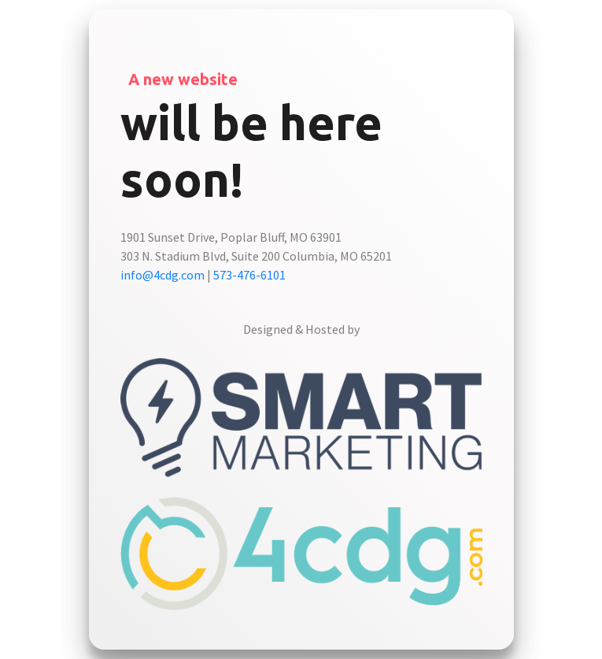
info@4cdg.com (162, 275)
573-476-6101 (249, 275)
